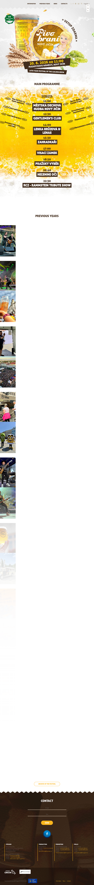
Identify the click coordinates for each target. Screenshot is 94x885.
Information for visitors (12, 124)
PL (87, 10)
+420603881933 (65, 849)
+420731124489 (15, 857)
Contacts (64, 4)
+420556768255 (64, 848)
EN (88, 8)
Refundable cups (82, 126)
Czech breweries (16, 109)
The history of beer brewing (18, 101)
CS (88, 5)
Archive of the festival (47, 784)
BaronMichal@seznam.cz (45, 851)
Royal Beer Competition (76, 101)
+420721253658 (48, 848)
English (86, 4)
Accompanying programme (78, 110)
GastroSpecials (14, 117)
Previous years (45, 4)
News (55, 4)
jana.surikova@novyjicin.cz (81, 852)
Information (31, 4)
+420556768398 (14, 855)
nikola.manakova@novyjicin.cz (64, 852)
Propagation (80, 118)
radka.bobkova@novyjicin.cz (17, 858)
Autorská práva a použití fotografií (12, 881)
